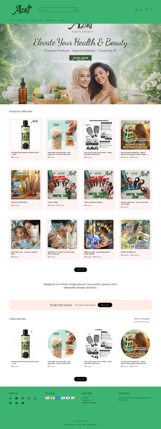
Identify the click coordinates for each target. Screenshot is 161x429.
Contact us (86, 400)
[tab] (142, 319)
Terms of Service (69, 424)
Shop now (105, 305)
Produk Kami (21, 20)
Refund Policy (92, 424)
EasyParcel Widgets (89, 403)
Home (12, 20)
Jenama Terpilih (36, 20)
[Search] (75, 9)
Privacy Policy (81, 424)
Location (62, 20)
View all (80, 270)
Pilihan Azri (50, 20)
